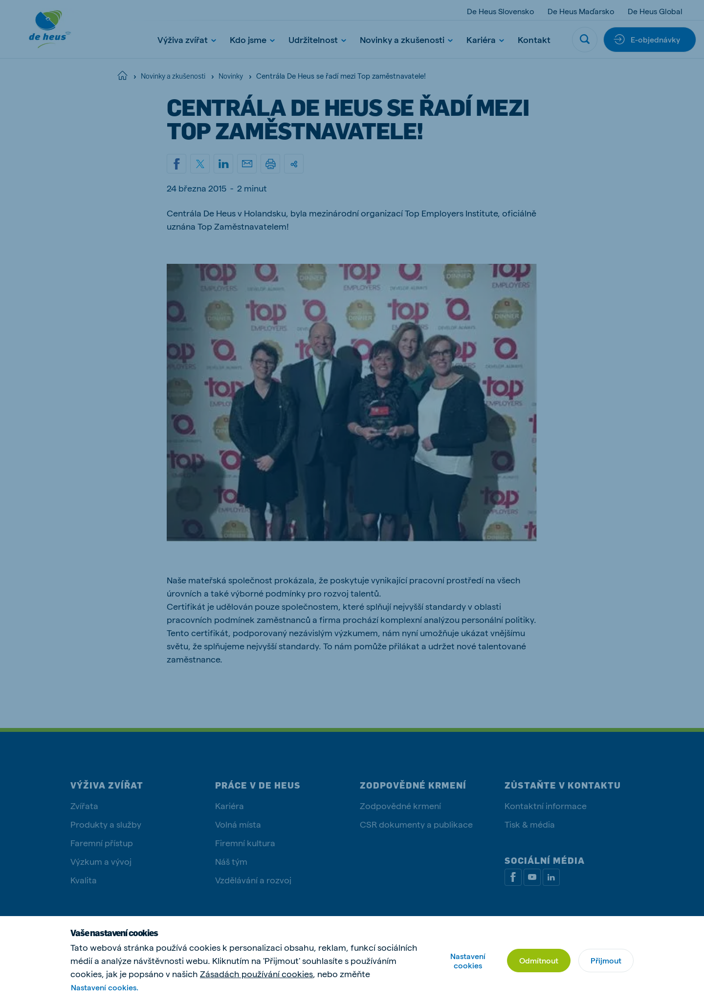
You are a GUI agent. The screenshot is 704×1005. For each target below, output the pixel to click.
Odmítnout (538, 960)
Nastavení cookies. (104, 987)
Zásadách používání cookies (256, 973)
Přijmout (606, 960)
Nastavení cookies (467, 960)
